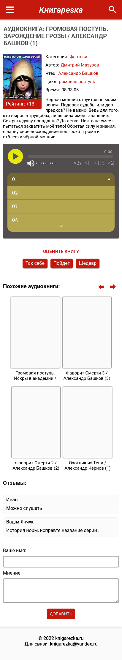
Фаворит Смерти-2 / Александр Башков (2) (35, 465)
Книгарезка (61, 10)
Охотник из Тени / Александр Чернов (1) (87, 465)
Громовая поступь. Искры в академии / (35, 375)
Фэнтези (78, 56)
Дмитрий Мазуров (80, 65)
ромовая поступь (77, 81)
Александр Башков (78, 73)
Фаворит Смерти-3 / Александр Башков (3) (87, 375)
